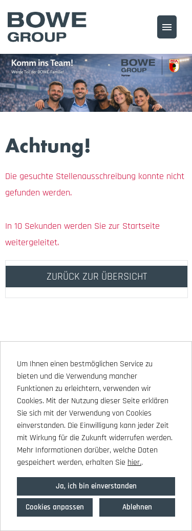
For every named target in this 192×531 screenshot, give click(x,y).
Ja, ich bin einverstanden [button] (96, 486)
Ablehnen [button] (137, 507)
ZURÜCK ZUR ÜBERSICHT (97, 276)
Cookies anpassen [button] (55, 507)
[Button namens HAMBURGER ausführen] (167, 26)
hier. (134, 462)
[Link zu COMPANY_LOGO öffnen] (47, 27)
